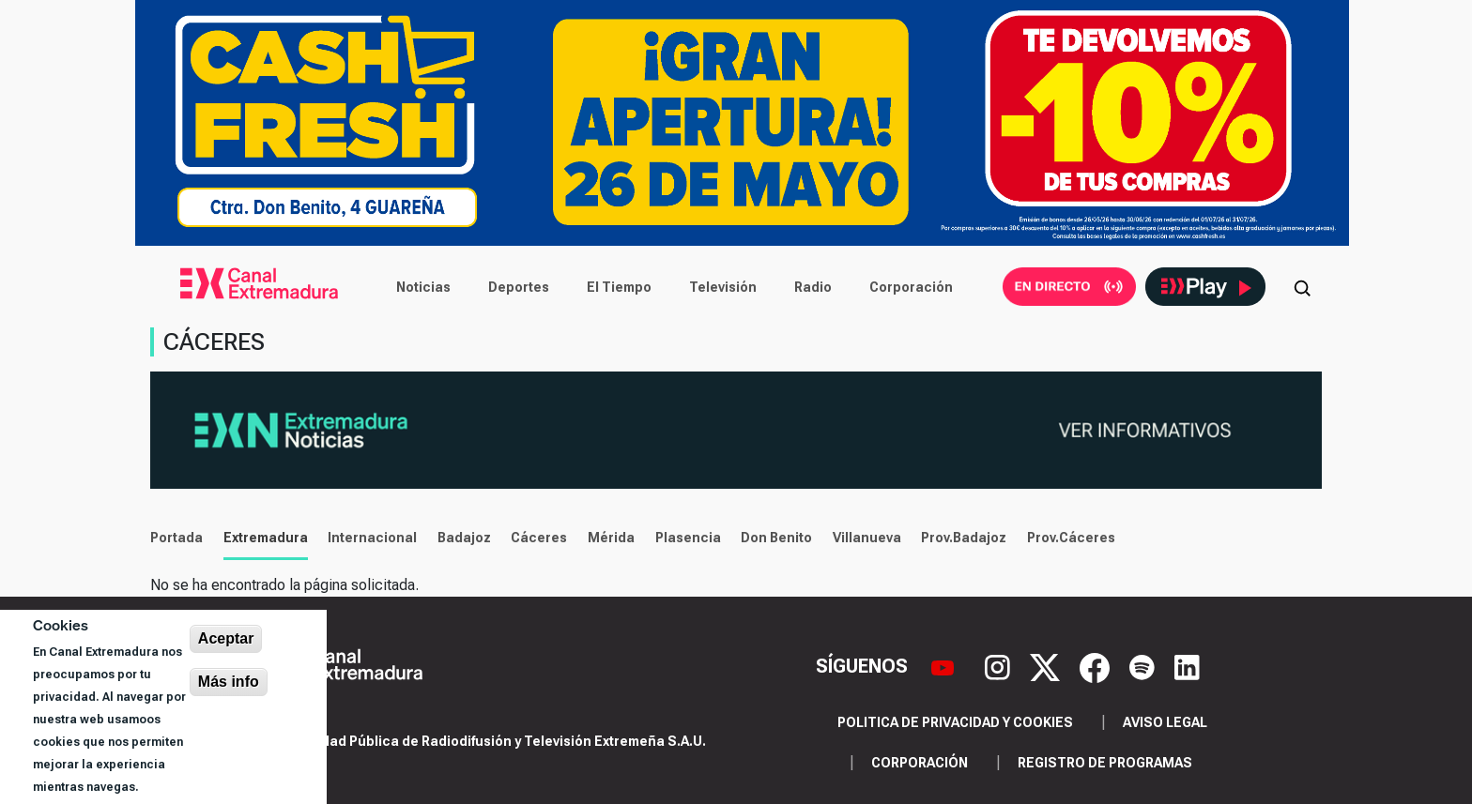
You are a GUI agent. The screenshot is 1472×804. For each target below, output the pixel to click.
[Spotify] (1144, 666)
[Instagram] (1000, 666)
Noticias (423, 287)
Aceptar (226, 638)
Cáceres (539, 537)
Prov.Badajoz (963, 537)
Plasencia (688, 537)
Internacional (372, 537)
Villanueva (867, 537)
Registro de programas (1105, 762)
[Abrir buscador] (1302, 287)
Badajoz (464, 537)
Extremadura (265, 537)
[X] (1047, 666)
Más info (228, 682)
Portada (176, 537)
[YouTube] (945, 666)
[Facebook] (1097, 666)
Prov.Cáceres (1071, 537)
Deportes (518, 287)
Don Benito (776, 537)
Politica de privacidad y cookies (955, 722)
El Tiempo (619, 287)
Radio (813, 287)
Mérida (611, 537)
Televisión (723, 287)
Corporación (911, 287)
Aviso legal (1165, 722)
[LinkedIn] (1187, 666)
